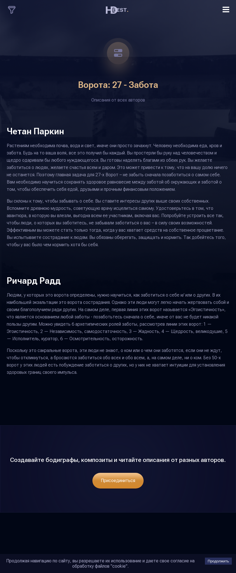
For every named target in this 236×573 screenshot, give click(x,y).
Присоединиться (118, 480)
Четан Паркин (35, 131)
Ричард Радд (34, 280)
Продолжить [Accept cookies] (218, 561)
